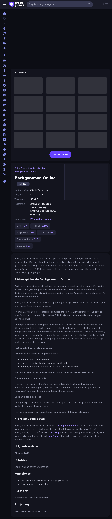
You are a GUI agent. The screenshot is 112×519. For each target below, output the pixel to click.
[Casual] (4, 70)
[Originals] (4, 38)
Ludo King (54, 432)
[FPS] (4, 105)
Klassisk (41, 168)
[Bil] (4, 65)
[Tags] (4, 181)
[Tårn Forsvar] (4, 169)
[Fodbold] (4, 100)
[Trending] (4, 28)
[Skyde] (4, 149)
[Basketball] (4, 60)
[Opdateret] (4, 33)
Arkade (31, 168)
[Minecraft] (4, 139)
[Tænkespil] (4, 164)
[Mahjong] (4, 134)
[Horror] (4, 109)
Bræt (23, 168)
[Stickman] (4, 159)
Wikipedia (36, 219)
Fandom (48, 219)
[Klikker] (4, 119)
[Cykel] (4, 80)
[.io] (4, 114)
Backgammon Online (25, 171)
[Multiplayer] (4, 43)
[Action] (4, 55)
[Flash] (4, 90)
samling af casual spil (67, 425)
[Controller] (4, 75)
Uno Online (54, 436)
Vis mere (60, 154)
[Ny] (4, 23)
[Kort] (4, 129)
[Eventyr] (4, 85)
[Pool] (4, 144)
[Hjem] (4, 13)
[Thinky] (4, 174)
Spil (17, 168)
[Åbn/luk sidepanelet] (4, 4)
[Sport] (4, 154)
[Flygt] (4, 95)
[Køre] (4, 124)
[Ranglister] (4, 48)
